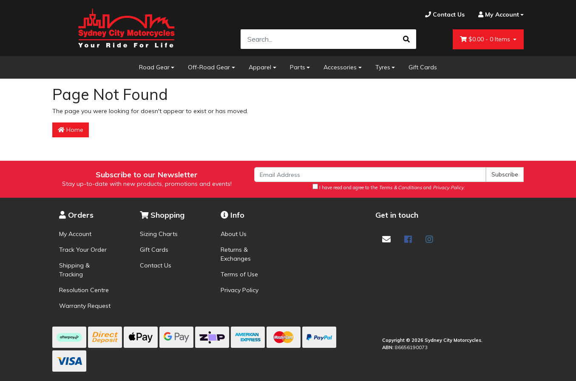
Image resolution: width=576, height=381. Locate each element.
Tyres (382, 67)
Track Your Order (83, 249)
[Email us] (386, 239)
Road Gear (154, 67)
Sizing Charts (159, 234)
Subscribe (504, 174)
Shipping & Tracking (74, 270)
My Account (75, 234)
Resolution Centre (84, 290)
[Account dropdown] (497, 15)
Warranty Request (85, 306)
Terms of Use (239, 274)
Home (70, 130)
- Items (486, 39)
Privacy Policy (239, 290)
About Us (234, 234)
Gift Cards (423, 67)
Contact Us (155, 265)
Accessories (340, 67)
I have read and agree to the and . (388, 187)
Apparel (260, 67)
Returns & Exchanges (236, 254)
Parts (297, 67)
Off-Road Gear (209, 67)
